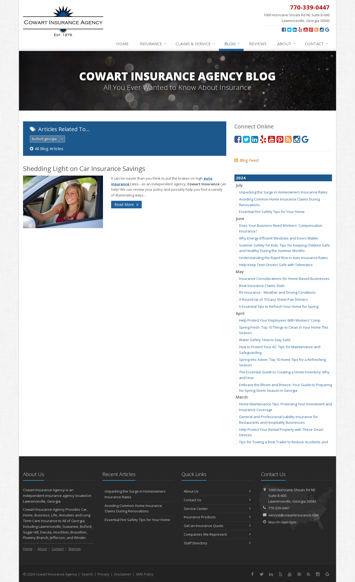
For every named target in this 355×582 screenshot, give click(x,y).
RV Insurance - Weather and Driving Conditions (277, 292)
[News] (316, 29)
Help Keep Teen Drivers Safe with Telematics (276, 264)
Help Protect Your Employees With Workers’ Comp (279, 320)
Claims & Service (196, 44)
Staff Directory (217, 543)
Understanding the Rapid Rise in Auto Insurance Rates (283, 257)
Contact (317, 44)
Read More (126, 204)
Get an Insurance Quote (217, 525)
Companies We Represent (217, 534)
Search (87, 574)
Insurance (153, 44)
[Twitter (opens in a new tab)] (289, 29)
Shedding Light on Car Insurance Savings (84, 168)
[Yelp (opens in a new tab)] (300, 29)
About (286, 44)
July (239, 185)
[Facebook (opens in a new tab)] (284, 29)
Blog (232, 44)
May (240, 271)
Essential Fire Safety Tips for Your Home (272, 211)
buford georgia (44, 138)
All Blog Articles (46, 148)
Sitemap (74, 549)
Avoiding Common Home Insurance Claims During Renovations (133, 508)
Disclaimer (122, 574)
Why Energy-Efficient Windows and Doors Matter (278, 238)
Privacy (103, 574)
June (240, 218)
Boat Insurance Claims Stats (262, 285)
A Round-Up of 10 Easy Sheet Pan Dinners (273, 299)
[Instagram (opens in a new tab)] (322, 29)
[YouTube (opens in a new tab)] (306, 29)
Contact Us (217, 499)
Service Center (217, 508)
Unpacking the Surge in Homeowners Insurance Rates (283, 192)
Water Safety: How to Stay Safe (265, 339)
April (240, 313)
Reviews (257, 43)
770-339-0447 (278, 508)
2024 (241, 177)
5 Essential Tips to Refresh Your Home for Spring (278, 306)
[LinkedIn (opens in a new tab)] (295, 29)
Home (122, 43)
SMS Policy (144, 574)
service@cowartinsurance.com (293, 515)
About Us (217, 491)
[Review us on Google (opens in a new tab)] (327, 29)
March (242, 397)
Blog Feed (246, 160)
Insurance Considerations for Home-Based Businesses (284, 278)
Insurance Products (217, 517)
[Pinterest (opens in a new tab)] (311, 29)
